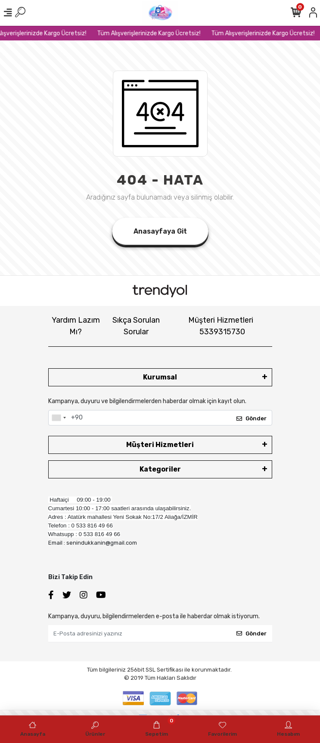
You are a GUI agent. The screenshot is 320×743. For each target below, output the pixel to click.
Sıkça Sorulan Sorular (136, 325)
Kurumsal (160, 377)
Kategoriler (160, 469)
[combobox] (58, 417)
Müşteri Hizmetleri (220, 325)
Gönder (251, 418)
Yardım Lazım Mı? (76, 325)
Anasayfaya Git (160, 231)
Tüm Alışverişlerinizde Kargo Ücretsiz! (152, 33)
